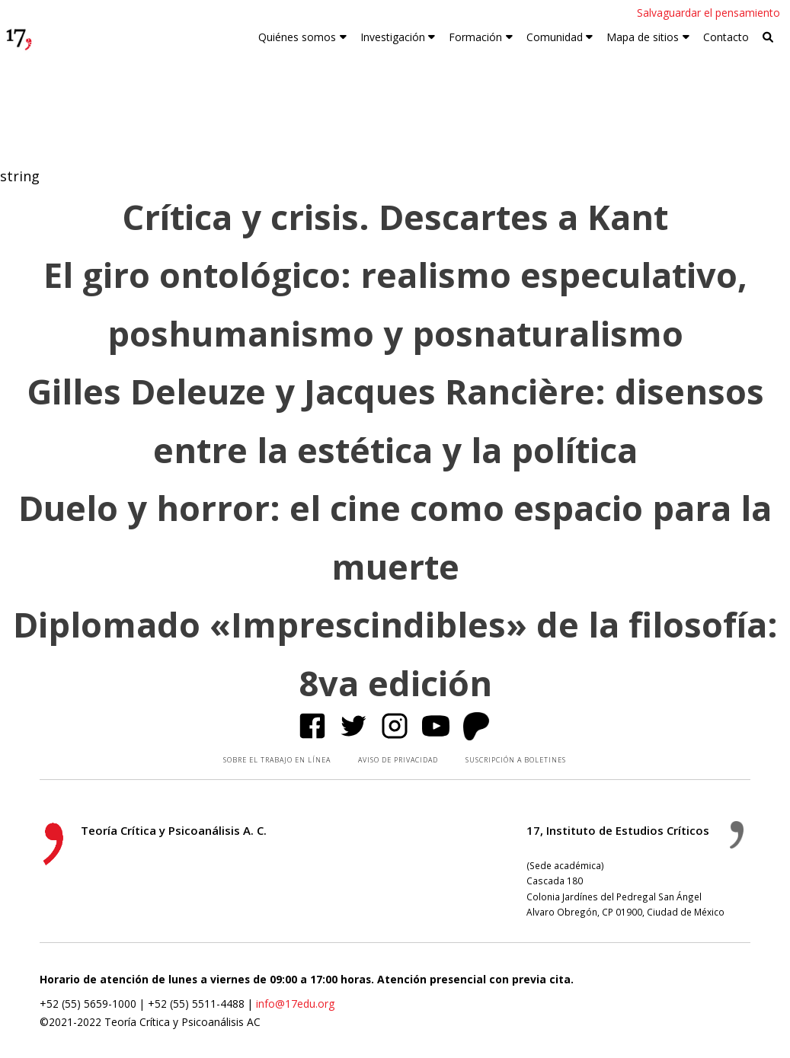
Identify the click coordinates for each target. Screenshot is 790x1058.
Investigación (392, 37)
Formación (475, 37)
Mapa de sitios (642, 37)
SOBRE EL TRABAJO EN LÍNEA (277, 760)
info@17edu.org (295, 1003)
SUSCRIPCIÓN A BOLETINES (515, 760)
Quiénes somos (297, 37)
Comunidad (554, 37)
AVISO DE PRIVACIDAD (398, 760)
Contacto (726, 37)
